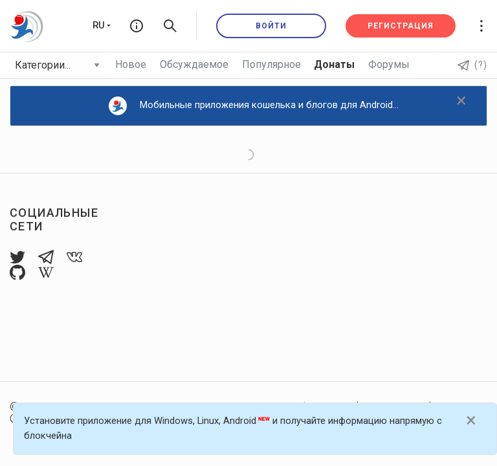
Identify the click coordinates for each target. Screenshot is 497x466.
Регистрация (401, 25)
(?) (472, 65)
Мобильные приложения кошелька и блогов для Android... (254, 105)
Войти (271, 25)
